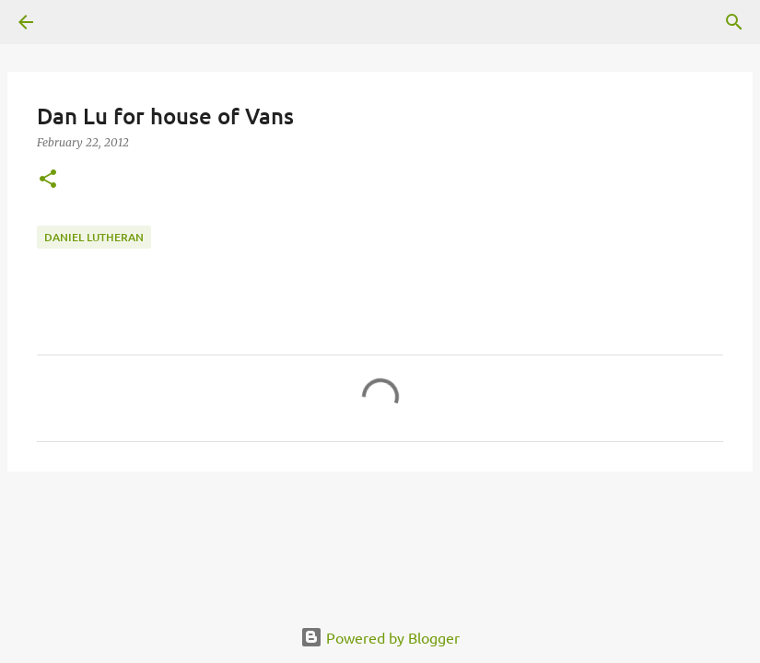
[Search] (734, 22)
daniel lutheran (94, 237)
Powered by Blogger (380, 637)
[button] (48, 180)
